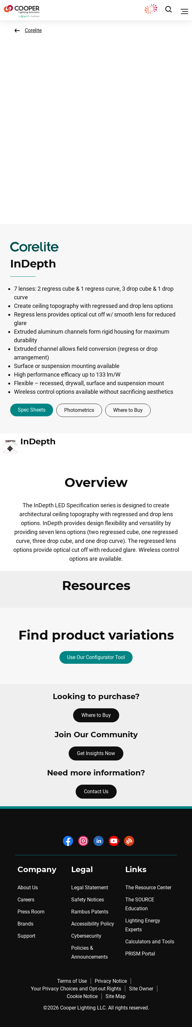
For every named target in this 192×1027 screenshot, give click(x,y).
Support (26, 936)
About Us (27, 888)
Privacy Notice (111, 981)
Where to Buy (128, 410)
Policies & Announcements (89, 952)
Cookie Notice (82, 996)
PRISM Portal (140, 954)
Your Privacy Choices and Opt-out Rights (76, 989)
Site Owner (141, 989)
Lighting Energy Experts (142, 925)
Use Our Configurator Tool (96, 657)
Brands (25, 924)
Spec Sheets (31, 410)
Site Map (116, 996)
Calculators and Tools (149, 942)
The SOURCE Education (139, 904)
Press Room (31, 912)
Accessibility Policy (92, 924)
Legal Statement (89, 888)
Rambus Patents (89, 912)
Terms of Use (72, 981)
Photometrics (79, 410)
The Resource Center (148, 888)
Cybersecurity (86, 936)
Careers (25, 900)
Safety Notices (87, 900)
